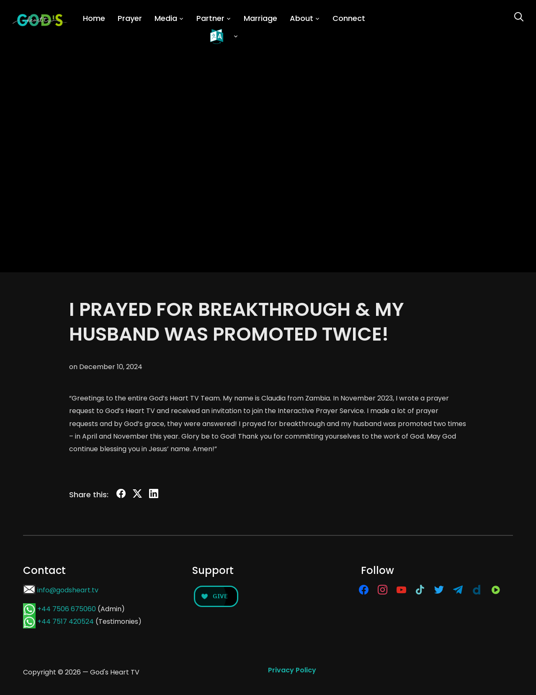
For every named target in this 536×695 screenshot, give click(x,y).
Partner (210, 18)
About (301, 18)
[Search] (518, 16)
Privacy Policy (292, 670)
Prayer (130, 18)
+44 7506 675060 (66, 609)
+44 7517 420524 (65, 621)
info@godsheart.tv (67, 590)
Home (94, 18)
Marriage (260, 18)
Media (166, 18)
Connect (348, 18)
